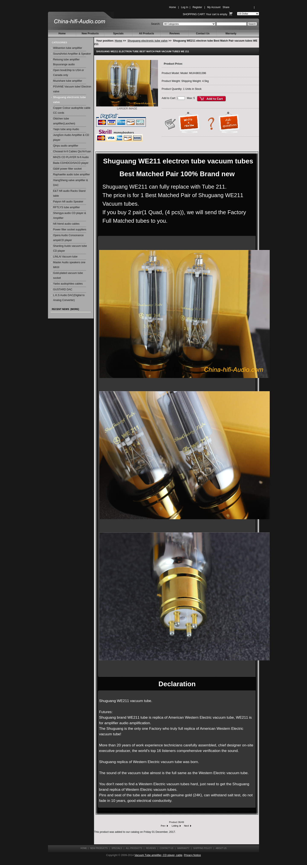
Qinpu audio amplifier (65, 145)
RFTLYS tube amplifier (66, 207)
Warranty (230, 33)
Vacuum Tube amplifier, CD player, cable (158, 855)
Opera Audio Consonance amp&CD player (68, 238)
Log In (184, 7)
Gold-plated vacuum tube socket (68, 275)
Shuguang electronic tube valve (147, 40)
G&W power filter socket (67, 168)
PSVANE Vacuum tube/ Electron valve (72, 89)
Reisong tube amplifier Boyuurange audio (66, 62)
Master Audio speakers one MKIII (69, 265)
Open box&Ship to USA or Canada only (68, 73)
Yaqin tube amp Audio (66, 129)
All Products (146, 33)
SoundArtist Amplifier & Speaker (72, 53)
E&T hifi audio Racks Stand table (69, 193)
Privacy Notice (192, 855)
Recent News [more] (65, 309)
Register (197, 7)
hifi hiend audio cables (66, 223)
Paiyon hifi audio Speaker (68, 201)
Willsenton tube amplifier (67, 48)
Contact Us (202, 33)
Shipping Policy (202, 848)
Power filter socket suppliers (69, 229)
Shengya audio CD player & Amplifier (69, 216)
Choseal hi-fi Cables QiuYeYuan (72, 151)
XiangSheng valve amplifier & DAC (70, 183)
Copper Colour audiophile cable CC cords (71, 110)
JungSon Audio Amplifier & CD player (71, 137)
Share (226, 7)
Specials (118, 33)
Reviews (174, 33)
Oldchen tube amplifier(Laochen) (64, 121)
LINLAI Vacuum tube (65, 256)
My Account (213, 7)
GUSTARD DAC (62, 289)
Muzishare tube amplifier (67, 80)
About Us (221, 848)
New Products (90, 33)
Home (172, 7)
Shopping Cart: (194, 14)
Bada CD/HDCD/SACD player (70, 162)
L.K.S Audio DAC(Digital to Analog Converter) (69, 298)
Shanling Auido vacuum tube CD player (70, 248)
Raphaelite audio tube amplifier (71, 174)
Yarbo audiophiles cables (68, 283)
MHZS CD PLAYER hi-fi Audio (71, 157)
